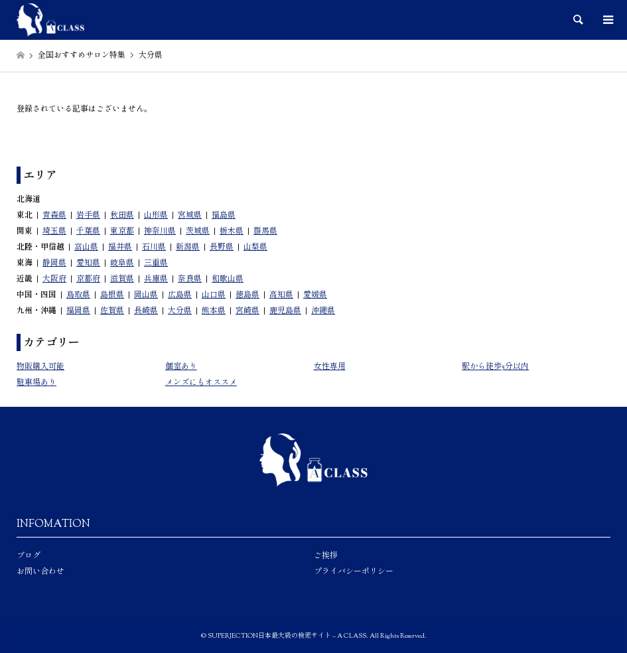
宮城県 (190, 216)
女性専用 (330, 367)
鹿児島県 (285, 311)
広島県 (180, 295)
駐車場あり (36, 383)
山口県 (214, 295)
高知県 (281, 295)
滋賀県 (122, 279)
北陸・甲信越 (40, 248)
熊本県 (214, 311)
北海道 (28, 200)
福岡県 (78, 311)
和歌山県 (228, 279)
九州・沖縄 (36, 311)
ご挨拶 (326, 556)
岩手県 (88, 216)
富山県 (86, 248)
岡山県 (146, 295)
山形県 (156, 216)
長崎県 (146, 311)
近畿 (25, 279)
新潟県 (188, 248)
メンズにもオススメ (201, 383)
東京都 (122, 232)
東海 (25, 263)
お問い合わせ (40, 572)
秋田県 (122, 216)
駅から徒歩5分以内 (495, 367)
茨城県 (198, 232)
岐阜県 (122, 263)
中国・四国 (36, 295)
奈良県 (190, 279)
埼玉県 (54, 232)
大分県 (180, 311)
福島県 (224, 216)
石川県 (154, 248)
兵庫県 (156, 279)
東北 (25, 216)
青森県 (54, 216)
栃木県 (232, 232)
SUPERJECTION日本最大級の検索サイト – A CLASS (287, 636)
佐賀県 (112, 311)
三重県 (156, 263)
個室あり (181, 367)
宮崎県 (247, 311)
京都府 (88, 279)
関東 (25, 232)
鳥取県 (78, 295)
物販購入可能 (40, 367)
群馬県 (265, 232)
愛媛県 (315, 295)
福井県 (120, 248)
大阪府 (54, 279)
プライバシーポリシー (353, 572)
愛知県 (88, 263)
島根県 (112, 295)
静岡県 (54, 263)
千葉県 (88, 232)
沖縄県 (323, 311)
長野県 (222, 248)
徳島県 (247, 295)
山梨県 (255, 248)
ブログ (28, 556)
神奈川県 (160, 232)
